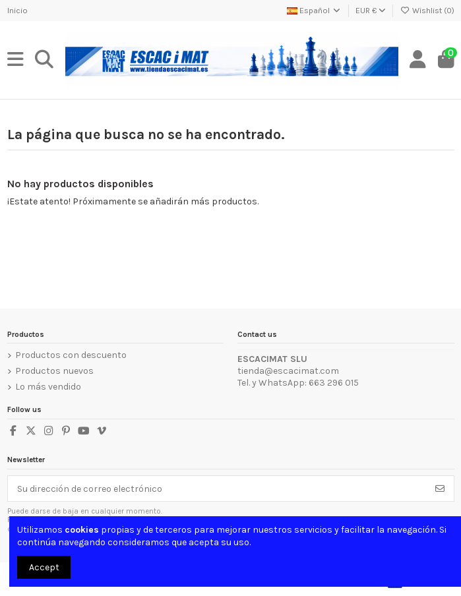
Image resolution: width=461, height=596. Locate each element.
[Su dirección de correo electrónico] (217, 488)
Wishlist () (427, 10)
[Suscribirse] (440, 488)
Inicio (17, 10)
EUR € (370, 10)
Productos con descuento (71, 355)
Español (314, 10)
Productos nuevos (54, 370)
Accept (44, 567)
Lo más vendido (48, 386)
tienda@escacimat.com (288, 370)
